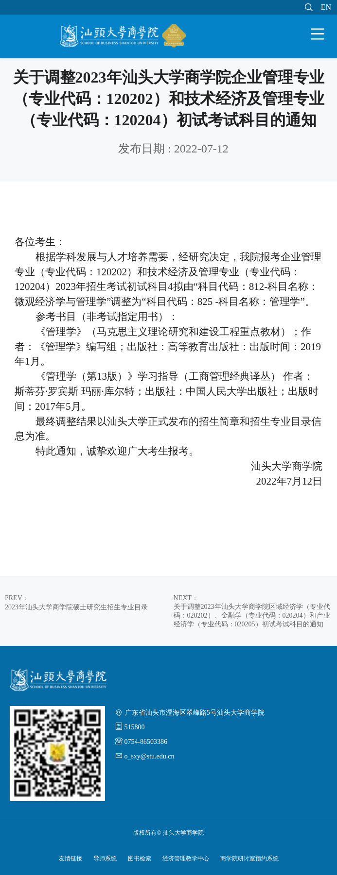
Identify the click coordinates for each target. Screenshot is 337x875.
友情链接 (70, 858)
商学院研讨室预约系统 (249, 858)
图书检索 (139, 858)
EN (326, 7)
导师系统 (105, 858)
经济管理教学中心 (185, 858)
